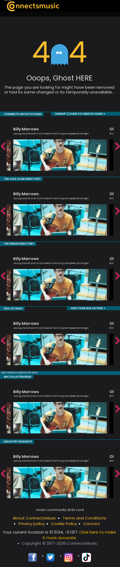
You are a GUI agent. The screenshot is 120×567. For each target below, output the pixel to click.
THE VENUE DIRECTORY (14, 242)
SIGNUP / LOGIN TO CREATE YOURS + (84, 113)
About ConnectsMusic (34, 516)
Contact (91, 522)
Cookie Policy (64, 522)
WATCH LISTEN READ (13, 375)
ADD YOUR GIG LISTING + (91, 307)
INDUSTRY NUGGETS (13, 439)
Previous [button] (2, 146)
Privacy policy (32, 522)
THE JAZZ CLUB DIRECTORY (17, 178)
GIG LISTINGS (9, 307)
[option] (60, 146)
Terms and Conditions (84, 516)
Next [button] (117, 146)
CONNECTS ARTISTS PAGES (17, 113)
